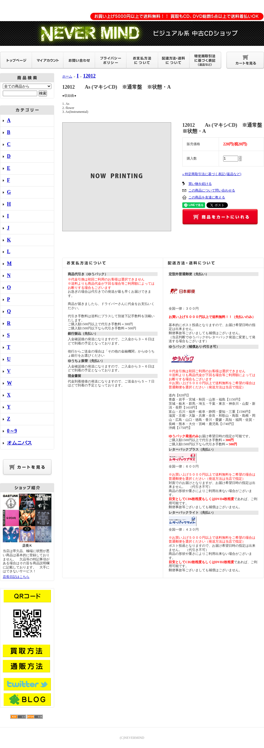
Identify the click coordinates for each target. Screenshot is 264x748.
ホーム (67, 76)
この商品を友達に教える (206, 197)
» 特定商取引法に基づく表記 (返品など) (211, 174)
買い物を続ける (200, 184)
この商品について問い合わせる (211, 190)
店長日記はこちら (16, 577)
